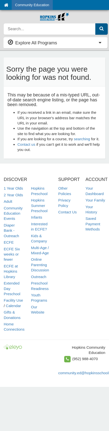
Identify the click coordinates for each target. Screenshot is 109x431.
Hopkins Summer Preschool (39, 205)
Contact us (26, 144)
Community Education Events (13, 213)
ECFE (9, 242)
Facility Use (13, 300)
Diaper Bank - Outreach (11, 230)
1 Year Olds (13, 188)
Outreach (39, 277)
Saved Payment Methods (93, 223)
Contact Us (67, 212)
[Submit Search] (101, 29)
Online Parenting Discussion (40, 264)
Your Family (95, 200)
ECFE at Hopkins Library (11, 271)
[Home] (6, 5)
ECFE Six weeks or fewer (12, 254)
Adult (8, 201)
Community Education (32, 5)
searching (82, 139)
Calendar (13, 306)
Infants (36, 217)
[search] (50, 29)
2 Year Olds (13, 195)
